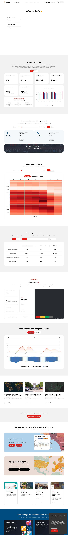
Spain (37, 11)
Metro (36, 70)
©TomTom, (56, 318)
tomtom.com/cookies (54, 528)
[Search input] (49, 2)
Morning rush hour (32, 239)
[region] (34, 31)
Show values (35, 216)
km (58, 2)
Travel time (27, 176)
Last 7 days (38, 332)
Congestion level (35, 176)
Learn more (19, 445)
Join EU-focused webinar (13, 469)
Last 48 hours (30, 332)
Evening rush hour (43, 239)
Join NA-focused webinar (23, 469)
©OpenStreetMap (60, 318)
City (32, 70)
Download (12, 445)
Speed (41, 176)
